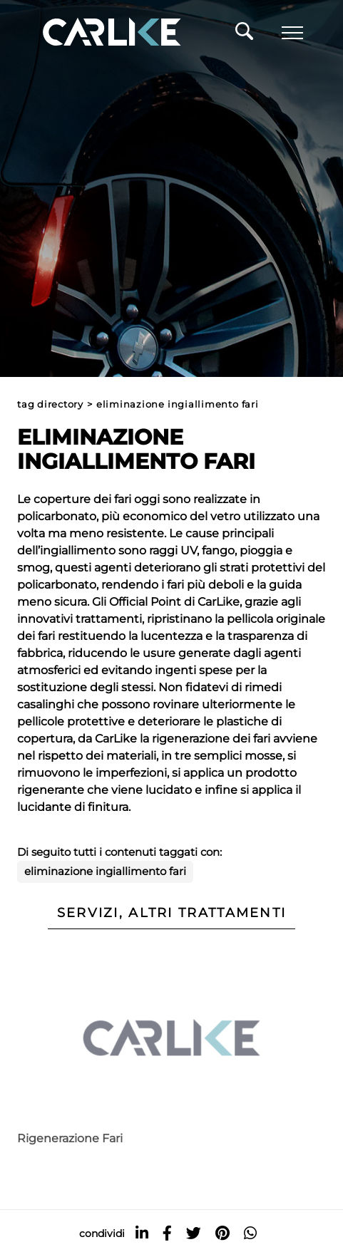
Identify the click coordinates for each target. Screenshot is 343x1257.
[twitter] (193, 1233)
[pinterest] (222, 1233)
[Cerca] (244, 34)
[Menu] (292, 32)
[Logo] (91, 33)
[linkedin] (141, 1233)
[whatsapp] (250, 1233)
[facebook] (167, 1233)
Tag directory (50, 404)
